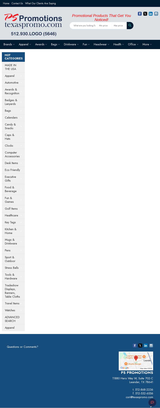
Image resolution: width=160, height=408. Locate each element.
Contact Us (17, 3)
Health (118, 44)
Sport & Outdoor (10, 259)
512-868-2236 (144, 389)
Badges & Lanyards (11, 102)
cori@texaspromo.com (139, 397)
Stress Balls (12, 268)
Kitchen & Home (10, 231)
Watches (10, 310)
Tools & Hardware (11, 277)
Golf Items (11, 209)
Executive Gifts (10, 179)
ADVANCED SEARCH (12, 319)
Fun (86, 44)
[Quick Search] (84, 25)
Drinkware (71, 44)
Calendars (11, 117)
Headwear (101, 44)
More (147, 44)
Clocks (9, 145)
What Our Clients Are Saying (40, 3)
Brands (9, 44)
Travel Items (12, 303)
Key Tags (10, 222)
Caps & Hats (9, 137)
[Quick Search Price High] (119, 25)
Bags (55, 44)
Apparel (25, 44)
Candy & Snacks (10, 126)
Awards (41, 44)
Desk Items (11, 163)
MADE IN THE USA (10, 67)
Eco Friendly (12, 170)
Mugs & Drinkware (11, 242)
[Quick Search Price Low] (104, 25)
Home (6, 3)
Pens (7, 250)
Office (133, 44)
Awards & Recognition (12, 91)
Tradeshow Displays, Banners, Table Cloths (12, 291)
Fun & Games (9, 200)
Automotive (11, 82)
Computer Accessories (12, 154)
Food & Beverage (11, 189)
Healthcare (11, 215)
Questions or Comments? (22, 347)
